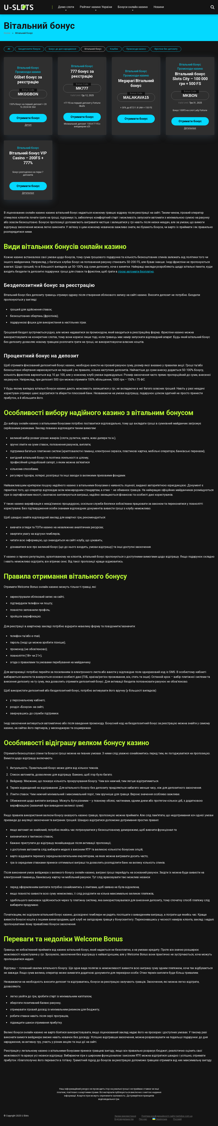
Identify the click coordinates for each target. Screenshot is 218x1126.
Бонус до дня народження (62, 49)
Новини (159, 7)
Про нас (143, 1119)
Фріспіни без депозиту (165, 49)
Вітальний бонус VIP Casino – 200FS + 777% (28, 158)
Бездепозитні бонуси (29, 49)
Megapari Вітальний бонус (136, 83)
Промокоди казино (136, 49)
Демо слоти (66, 7)
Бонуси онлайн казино (133, 7)
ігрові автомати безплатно (136, 271)
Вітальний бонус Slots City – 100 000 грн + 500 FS (190, 79)
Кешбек (114, 49)
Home (7, 33)
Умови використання (125, 1116)
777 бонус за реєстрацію (82, 73)
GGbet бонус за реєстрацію (28, 79)
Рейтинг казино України (96, 7)
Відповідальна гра (124, 1119)
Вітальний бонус (28, 67)
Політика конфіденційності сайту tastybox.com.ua (166, 1116)
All (9, 49)
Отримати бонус (28, 118)
